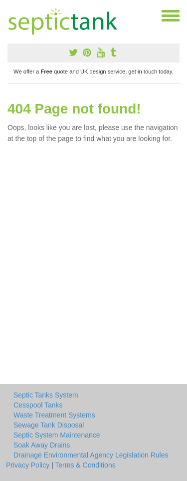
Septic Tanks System (45, 395)
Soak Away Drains (41, 445)
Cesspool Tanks (38, 405)
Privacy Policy (27, 465)
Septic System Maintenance (56, 435)
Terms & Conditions (85, 465)
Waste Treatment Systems (54, 415)
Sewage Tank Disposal (48, 425)
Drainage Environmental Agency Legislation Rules (91, 455)
